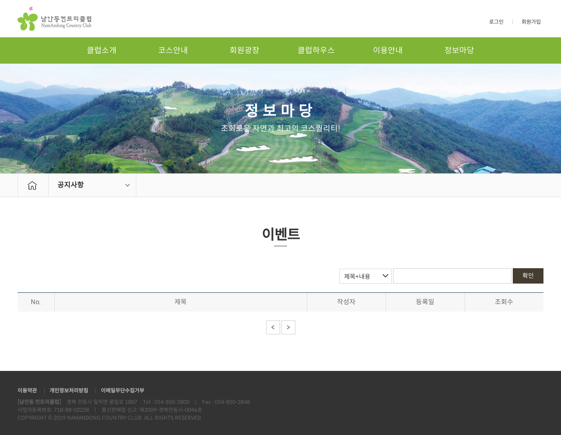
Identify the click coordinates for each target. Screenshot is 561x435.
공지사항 (70, 185)
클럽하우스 (316, 50)
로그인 (496, 21)
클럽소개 (102, 50)
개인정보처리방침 (69, 390)
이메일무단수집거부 (122, 390)
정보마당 (459, 50)
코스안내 (173, 50)
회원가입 (531, 21)
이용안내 (388, 50)
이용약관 (27, 390)
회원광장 (244, 50)
